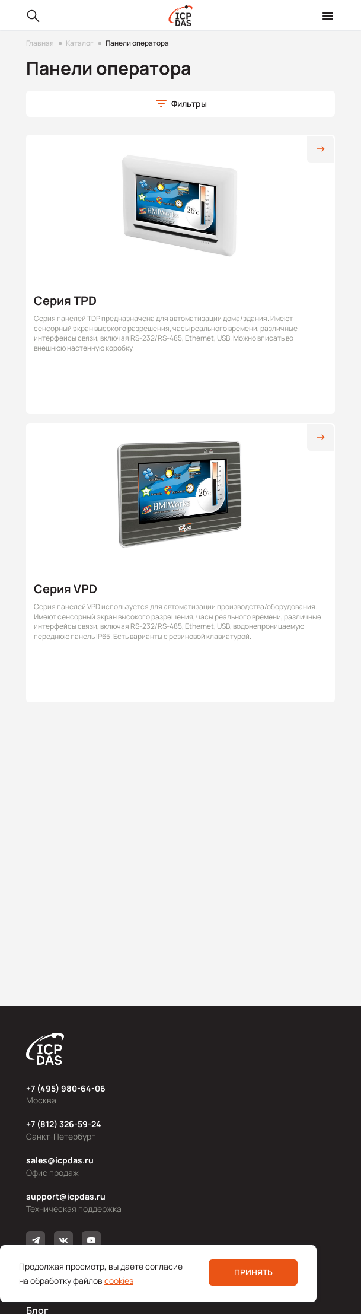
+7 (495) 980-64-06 (66, 1088)
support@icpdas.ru (66, 1196)
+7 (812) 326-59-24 (63, 1124)
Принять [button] (253, 1272)
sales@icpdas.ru (60, 1160)
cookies (118, 1280)
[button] (180, 104)
